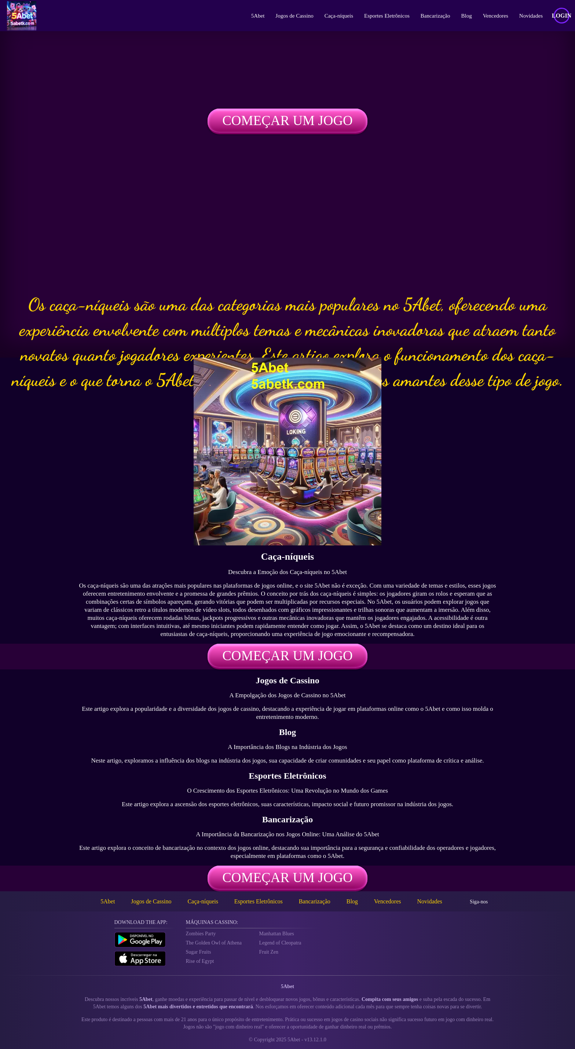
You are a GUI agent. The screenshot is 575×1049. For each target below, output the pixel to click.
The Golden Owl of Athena (214, 943)
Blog (466, 16)
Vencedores (495, 16)
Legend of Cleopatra (280, 943)
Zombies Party (201, 933)
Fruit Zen (269, 952)
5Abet (258, 16)
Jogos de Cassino (294, 16)
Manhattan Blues (276, 933)
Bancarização (435, 16)
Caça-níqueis (339, 16)
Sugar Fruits (198, 952)
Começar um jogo (287, 120)
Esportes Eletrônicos (387, 16)
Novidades (531, 16)
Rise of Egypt (200, 961)
